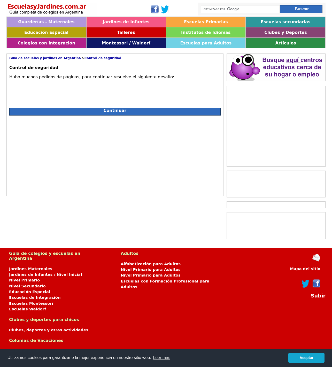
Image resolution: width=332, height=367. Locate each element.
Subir (318, 296)
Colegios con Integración (46, 43)
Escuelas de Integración (35, 297)
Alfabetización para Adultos (151, 264)
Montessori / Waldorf (126, 43)
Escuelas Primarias (206, 21)
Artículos (285, 43)
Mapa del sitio (305, 268)
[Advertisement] (55, 154)
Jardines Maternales (30, 268)
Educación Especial (46, 32)
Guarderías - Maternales (46, 21)
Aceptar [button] (306, 358)
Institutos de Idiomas (206, 32)
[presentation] (48, 91)
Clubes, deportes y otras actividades (48, 330)
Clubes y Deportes (285, 32)
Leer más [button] (161, 357)
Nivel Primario (24, 280)
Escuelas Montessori (31, 303)
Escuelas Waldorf (27, 309)
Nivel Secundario (27, 286)
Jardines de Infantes (126, 21)
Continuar (115, 110)
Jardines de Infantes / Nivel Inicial (45, 274)
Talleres (126, 32)
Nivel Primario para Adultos (151, 269)
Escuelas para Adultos (205, 43)
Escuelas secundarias (286, 21)
